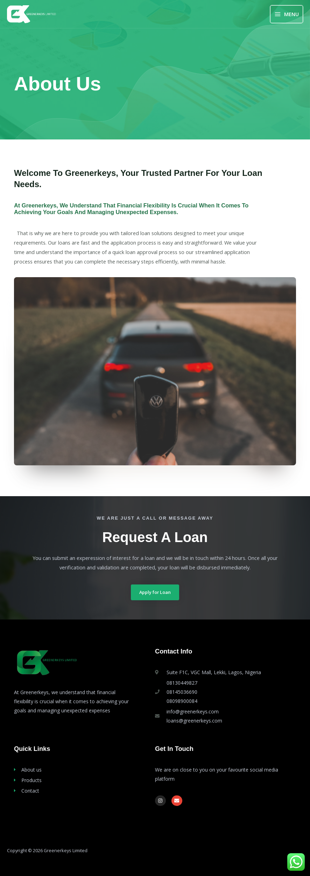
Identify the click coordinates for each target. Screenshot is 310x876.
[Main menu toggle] (286, 14)
